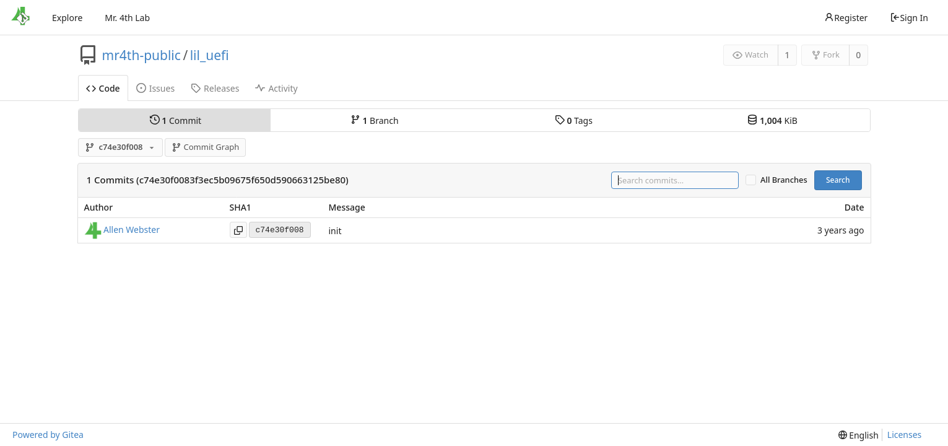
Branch (374, 120)
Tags (574, 120)
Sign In (909, 18)
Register (846, 18)
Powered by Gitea (48, 434)
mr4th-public (141, 55)
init (335, 231)
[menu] (858, 435)
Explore (67, 18)
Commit (175, 120)
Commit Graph (205, 146)
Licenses (904, 434)
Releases (215, 88)
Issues (155, 88)
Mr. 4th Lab (127, 18)
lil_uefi (209, 55)
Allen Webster (131, 229)
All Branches (783, 180)
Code (103, 88)
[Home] (20, 17)
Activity (276, 88)
